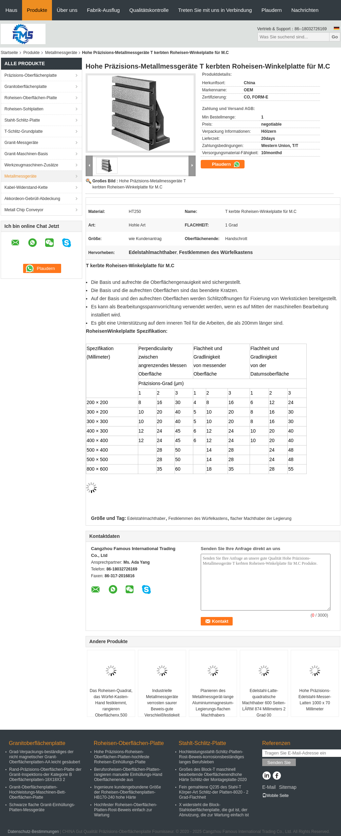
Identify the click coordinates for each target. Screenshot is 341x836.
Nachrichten (305, 10)
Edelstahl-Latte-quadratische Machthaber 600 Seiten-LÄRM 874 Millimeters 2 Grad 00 (264, 702)
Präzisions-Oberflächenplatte (30, 75)
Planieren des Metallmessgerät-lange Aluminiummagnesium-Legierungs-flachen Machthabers (213, 702)
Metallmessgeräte (61, 52)
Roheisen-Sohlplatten (23, 109)
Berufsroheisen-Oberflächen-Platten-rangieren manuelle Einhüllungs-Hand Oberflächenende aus (128, 774)
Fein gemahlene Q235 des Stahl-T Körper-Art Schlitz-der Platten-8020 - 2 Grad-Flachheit (213, 792)
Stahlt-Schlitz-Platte (22, 120)
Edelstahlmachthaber (146, 518)
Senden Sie (279, 762)
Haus (11, 10)
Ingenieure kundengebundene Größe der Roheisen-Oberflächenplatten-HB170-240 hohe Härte (127, 792)
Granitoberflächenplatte (25, 86)
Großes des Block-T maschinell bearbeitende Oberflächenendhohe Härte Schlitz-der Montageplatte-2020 (213, 774)
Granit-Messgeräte (21, 142)
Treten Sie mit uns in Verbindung (215, 10)
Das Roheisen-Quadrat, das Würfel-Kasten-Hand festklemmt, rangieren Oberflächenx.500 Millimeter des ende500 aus (111, 709)
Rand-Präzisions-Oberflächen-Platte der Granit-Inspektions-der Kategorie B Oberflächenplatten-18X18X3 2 (45, 774)
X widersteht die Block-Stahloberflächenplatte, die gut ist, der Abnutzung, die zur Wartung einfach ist (214, 809)
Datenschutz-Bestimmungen (33, 831)
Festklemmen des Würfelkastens (198, 518)
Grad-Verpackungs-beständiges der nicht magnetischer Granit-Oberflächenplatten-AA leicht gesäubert (44, 756)
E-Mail (269, 787)
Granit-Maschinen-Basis (26, 153)
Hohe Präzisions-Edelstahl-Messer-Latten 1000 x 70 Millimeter (315, 699)
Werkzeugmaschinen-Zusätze (31, 165)
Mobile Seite (275, 795)
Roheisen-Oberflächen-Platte (30, 97)
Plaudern (272, 10)
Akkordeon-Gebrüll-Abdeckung (32, 198)
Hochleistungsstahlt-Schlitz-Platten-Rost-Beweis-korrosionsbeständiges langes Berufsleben (211, 756)
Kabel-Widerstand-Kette (26, 187)
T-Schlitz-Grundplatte (23, 131)
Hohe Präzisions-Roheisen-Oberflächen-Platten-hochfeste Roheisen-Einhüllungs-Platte (121, 756)
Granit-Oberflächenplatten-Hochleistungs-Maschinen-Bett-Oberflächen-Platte (37, 792)
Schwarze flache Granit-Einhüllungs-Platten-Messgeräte (42, 807)
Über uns (67, 10)
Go (334, 36)
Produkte (37, 10)
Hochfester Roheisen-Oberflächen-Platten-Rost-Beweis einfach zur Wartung (125, 809)
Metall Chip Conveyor (23, 209)
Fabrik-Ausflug (103, 10)
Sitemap (287, 787)
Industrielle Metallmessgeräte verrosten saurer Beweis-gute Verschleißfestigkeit (161, 702)
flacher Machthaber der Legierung (260, 518)
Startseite (9, 52)
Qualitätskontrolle (149, 10)
